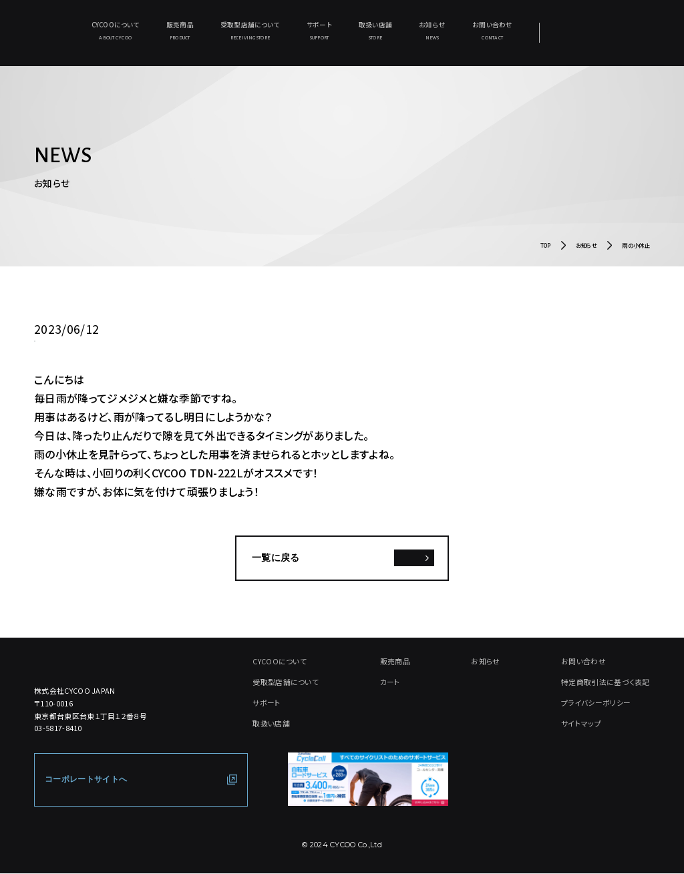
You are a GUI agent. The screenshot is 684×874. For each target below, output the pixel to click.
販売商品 (180, 32)
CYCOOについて (115, 32)
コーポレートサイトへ (86, 780)
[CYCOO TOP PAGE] (111, 661)
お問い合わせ (492, 32)
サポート (319, 32)
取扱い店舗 (375, 32)
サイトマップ (581, 723)
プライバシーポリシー (596, 703)
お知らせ (432, 32)
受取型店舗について (250, 32)
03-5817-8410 (58, 729)
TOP (545, 246)
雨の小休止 (636, 246)
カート (390, 682)
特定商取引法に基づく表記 (605, 682)
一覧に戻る (276, 559)
